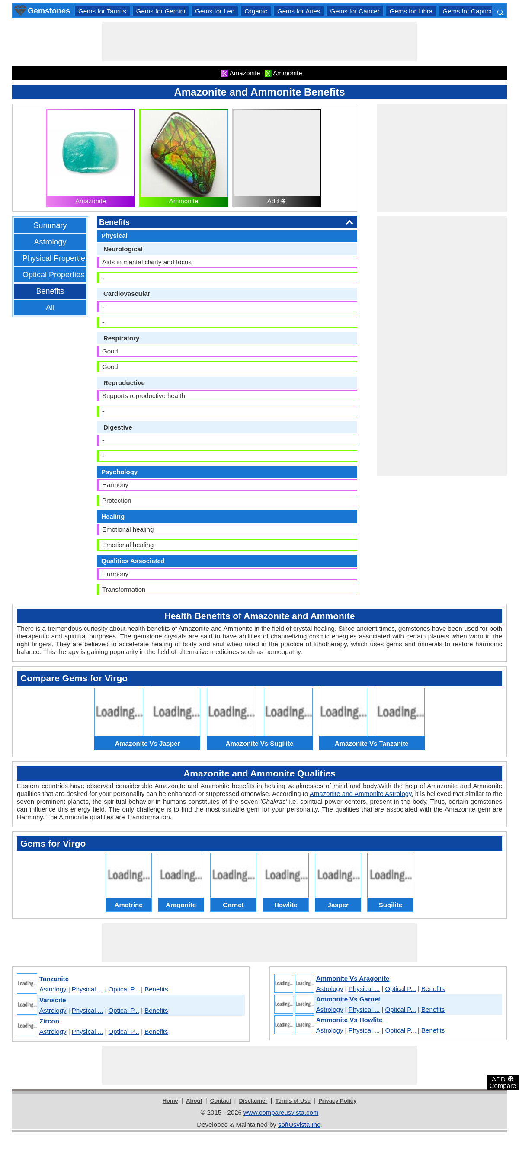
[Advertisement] (259, 41)
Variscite (52, 1000)
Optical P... (124, 989)
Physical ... (87, 989)
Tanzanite (54, 978)
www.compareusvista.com (280, 1112)
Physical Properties (55, 258)
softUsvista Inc (299, 1124)
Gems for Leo (214, 11)
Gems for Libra (411, 11)
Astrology (50, 241)
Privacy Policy (337, 1100)
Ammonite (184, 201)
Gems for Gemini (160, 11)
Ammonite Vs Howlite (349, 1019)
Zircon (49, 1021)
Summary (50, 225)
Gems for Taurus (102, 11)
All (50, 307)
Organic (255, 11)
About (194, 1100)
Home (170, 1100)
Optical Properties (53, 274)
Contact (220, 1100)
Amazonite (90, 201)
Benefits (50, 291)
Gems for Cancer (354, 11)
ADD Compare (503, 1082)
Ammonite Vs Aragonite (352, 978)
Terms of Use (293, 1100)
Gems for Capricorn (470, 11)
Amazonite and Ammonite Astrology (361, 793)
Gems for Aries (298, 11)
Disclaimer (253, 1100)
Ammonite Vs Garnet (348, 999)
